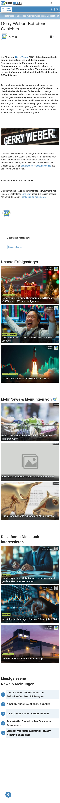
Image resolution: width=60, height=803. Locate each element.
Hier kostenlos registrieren (33, 197)
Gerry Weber (21, 57)
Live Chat (26, 194)
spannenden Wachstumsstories (36, 166)
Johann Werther (48, 548)
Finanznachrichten (15, 247)
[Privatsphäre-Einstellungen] (8, 795)
